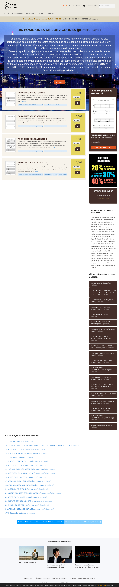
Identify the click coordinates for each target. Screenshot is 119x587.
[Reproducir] (78, 103)
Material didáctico (48, 104)
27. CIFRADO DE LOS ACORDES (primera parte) (102, 361)
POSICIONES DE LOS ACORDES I (32, 93)
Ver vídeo (59, 82)
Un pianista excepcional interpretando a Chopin (56, 566)
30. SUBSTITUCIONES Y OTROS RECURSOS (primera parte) (102, 386)
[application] (77, 103)
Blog (41, 14)
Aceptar (110, 585)
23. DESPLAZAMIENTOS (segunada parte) (103, 330)
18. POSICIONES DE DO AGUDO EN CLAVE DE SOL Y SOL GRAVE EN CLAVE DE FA (103, 292)
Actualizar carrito (103, 199)
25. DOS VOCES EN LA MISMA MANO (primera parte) (102, 347)
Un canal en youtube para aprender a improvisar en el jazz (87, 566)
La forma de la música (27, 562)
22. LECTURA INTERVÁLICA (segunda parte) (100, 323)
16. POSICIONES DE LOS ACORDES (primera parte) (31, 104)
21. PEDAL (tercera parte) (100, 315)
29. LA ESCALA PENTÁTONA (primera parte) (101, 378)
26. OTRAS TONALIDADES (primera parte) (103, 354)
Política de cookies (59, 578)
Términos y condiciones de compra (82, 578)
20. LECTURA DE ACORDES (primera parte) (100, 308)
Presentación (17, 14)
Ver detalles (77, 99)
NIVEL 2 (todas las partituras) (101, 426)
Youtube (78, 6)
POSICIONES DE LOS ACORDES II (32, 116)
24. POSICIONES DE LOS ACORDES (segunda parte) (101, 338)
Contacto (50, 14)
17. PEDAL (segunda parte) (101, 284)
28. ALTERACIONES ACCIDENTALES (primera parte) (102, 370)
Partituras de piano (62, 104)
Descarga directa (103, 147)
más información (101, 585)
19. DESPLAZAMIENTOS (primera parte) (102, 301)
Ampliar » (24, 101)
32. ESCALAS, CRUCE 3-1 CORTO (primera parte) (102, 402)
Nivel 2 (55, 104)
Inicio (6, 14)
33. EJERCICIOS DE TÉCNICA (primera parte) (101, 409)
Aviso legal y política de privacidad (37, 578)
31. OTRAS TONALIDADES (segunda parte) (103, 395)
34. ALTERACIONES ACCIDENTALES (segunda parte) (103, 418)
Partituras (30, 14)
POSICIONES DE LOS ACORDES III (32, 139)
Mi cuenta (71, 6)
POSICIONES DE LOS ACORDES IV (32, 162)
